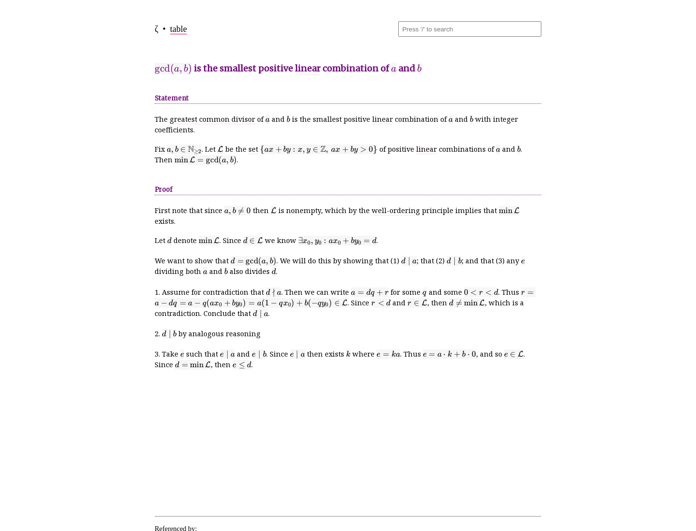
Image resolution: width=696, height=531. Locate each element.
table (178, 29)
